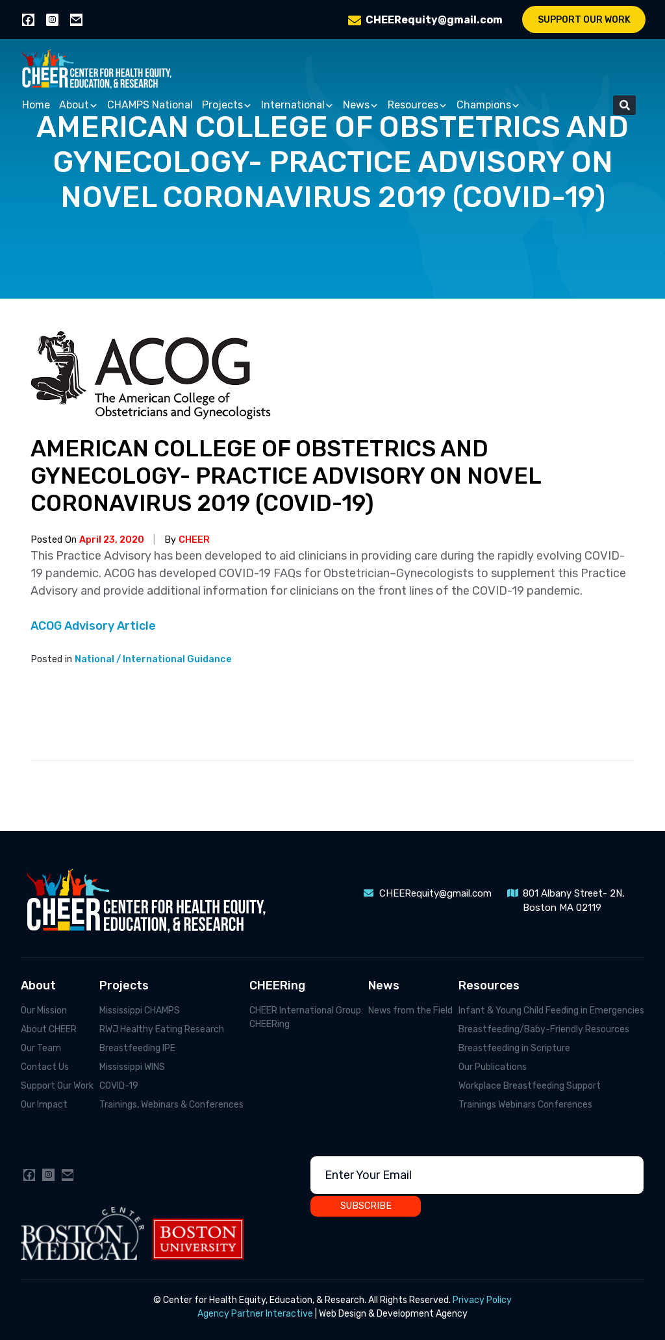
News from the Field (410, 1010)
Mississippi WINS (132, 1067)
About (78, 105)
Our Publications (492, 1067)
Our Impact (44, 1104)
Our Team (41, 1048)
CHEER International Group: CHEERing (306, 1017)
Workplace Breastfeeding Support (529, 1085)
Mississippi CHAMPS (139, 1010)
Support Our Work (584, 19)
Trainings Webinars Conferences (525, 1104)
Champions (488, 105)
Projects (227, 105)
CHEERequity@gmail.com (434, 20)
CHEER (194, 539)
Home (36, 105)
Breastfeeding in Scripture (514, 1048)
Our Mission (44, 1010)
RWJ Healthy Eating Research (161, 1029)
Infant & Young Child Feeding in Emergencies (551, 1010)
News (361, 105)
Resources (417, 105)
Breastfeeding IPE (137, 1048)
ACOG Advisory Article (93, 626)
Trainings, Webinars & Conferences (171, 1104)
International (297, 105)
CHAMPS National (150, 105)
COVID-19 (118, 1085)
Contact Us (45, 1067)
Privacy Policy (482, 1300)
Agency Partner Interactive (255, 1313)
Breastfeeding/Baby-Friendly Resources (543, 1029)
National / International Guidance (153, 659)
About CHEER (49, 1029)
